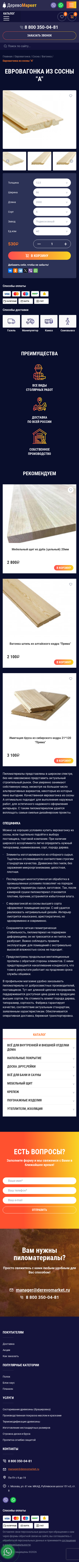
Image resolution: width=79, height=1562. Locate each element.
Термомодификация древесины (21, 1421)
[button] (7, 161)
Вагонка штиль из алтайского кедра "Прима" (40, 643)
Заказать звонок (39, 35)
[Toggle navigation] (71, 4)
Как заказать (11, 1356)
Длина (12, 202)
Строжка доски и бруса (16, 1433)
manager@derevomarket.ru (39, 1290)
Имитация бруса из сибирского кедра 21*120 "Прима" (40, 740)
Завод (11, 221)
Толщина (13, 182)
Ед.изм (12, 231)
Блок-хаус (9, 1382)
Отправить (39, 1210)
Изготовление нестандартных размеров (26, 1427)
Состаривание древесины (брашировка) (27, 1409)
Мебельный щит (40, 1083)
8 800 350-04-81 (41, 27)
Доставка (8, 1343)
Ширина (13, 192)
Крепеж (40, 1092)
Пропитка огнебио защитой (19, 1439)
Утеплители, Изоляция (40, 1109)
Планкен (8, 1388)
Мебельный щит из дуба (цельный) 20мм (40, 549)
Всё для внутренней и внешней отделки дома (40, 1047)
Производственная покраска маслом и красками (32, 1415)
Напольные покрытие (40, 1058)
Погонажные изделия (40, 1100)
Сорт (11, 211)
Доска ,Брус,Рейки (40, 1067)
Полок (6, 1376)
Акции (6, 1350)
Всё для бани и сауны (40, 1075)
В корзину (64, 568)
